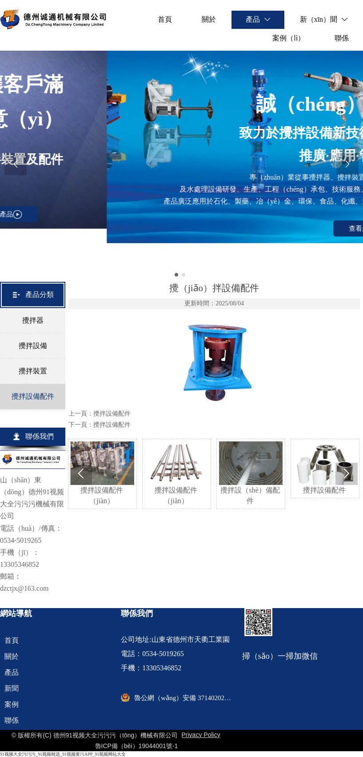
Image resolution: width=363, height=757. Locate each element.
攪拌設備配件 (112, 413)
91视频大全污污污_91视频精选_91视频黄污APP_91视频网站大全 (63, 754)
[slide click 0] (176, 274)
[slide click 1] (183, 274)
